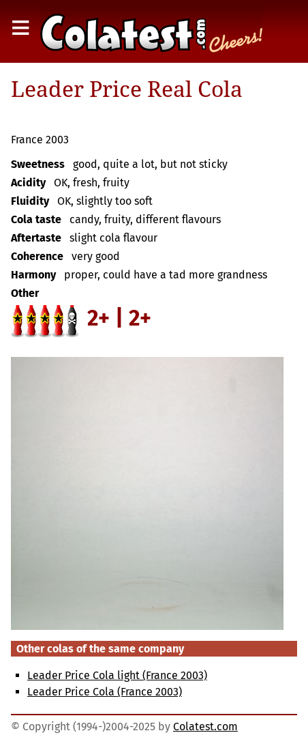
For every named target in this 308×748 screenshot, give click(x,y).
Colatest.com (205, 726)
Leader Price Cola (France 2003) (104, 691)
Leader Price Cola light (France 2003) (117, 675)
